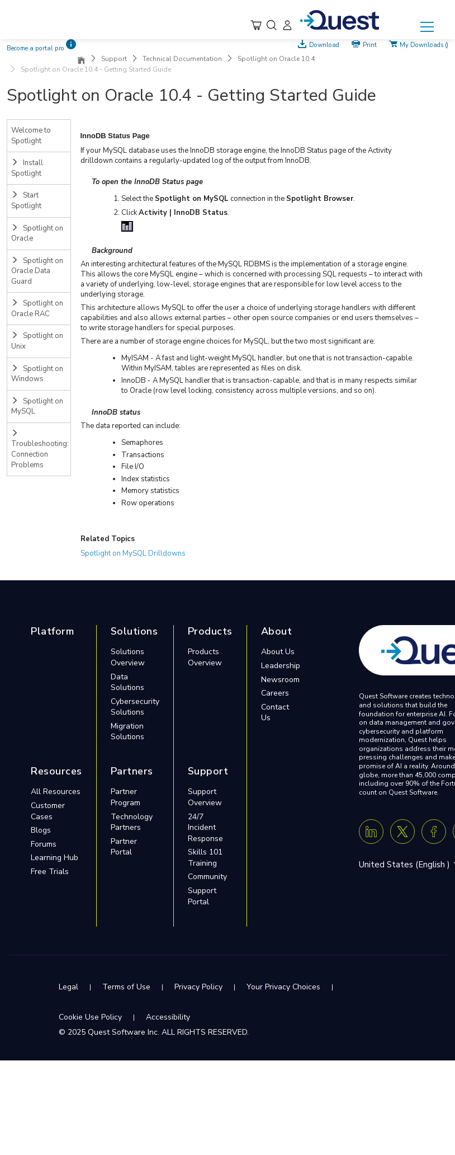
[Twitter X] (402, 831)
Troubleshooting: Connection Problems (40, 449)
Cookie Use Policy (90, 1017)
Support (114, 58)
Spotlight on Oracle (37, 233)
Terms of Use (126, 987)
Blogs (41, 830)
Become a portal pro (35, 48)
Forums (43, 844)
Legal (68, 987)
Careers (275, 693)
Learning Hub (54, 857)
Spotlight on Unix (37, 341)
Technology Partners (132, 822)
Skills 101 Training (205, 857)
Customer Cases (48, 811)
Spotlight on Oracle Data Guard (37, 271)
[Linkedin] (371, 831)
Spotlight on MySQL (37, 406)
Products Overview (205, 657)
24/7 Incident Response (205, 827)
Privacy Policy (198, 987)
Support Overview (205, 797)
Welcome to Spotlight (31, 135)
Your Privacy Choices (283, 987)
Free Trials (50, 871)
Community (207, 876)
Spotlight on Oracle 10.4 (276, 58)
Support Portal (202, 896)
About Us (278, 651)
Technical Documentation (182, 58)
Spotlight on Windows (37, 374)
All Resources (55, 791)
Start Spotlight (26, 200)
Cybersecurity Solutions (135, 707)
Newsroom (280, 679)
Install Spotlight (27, 168)
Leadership (280, 665)
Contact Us (275, 713)
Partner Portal (124, 847)
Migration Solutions (127, 732)
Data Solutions (127, 682)
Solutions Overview (128, 657)
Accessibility (168, 1017)
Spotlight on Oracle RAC (37, 308)
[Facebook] (433, 831)
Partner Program (125, 797)
